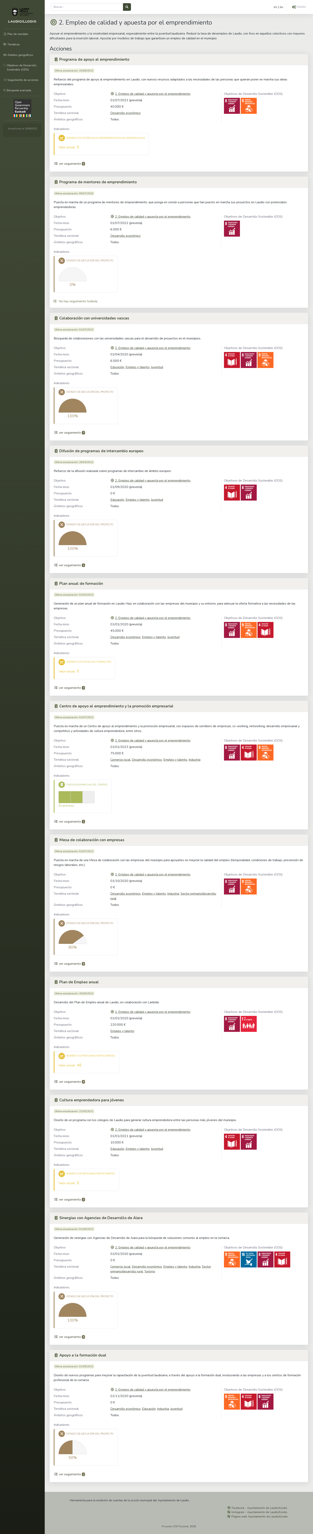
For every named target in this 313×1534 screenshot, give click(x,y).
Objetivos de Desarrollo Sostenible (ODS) (253, 94)
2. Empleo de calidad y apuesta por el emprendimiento (152, 94)
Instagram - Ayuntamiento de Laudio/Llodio (259, 1512)
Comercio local (120, 760)
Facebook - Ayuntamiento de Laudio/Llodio (259, 1508)
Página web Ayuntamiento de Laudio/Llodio (260, 1516)
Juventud (157, 367)
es (275, 7)
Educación (117, 367)
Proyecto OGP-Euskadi (175, 1526)
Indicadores (61, 129)
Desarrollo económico (125, 113)
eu (281, 7)
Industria (194, 760)
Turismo (149, 1271)
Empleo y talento (138, 367)
